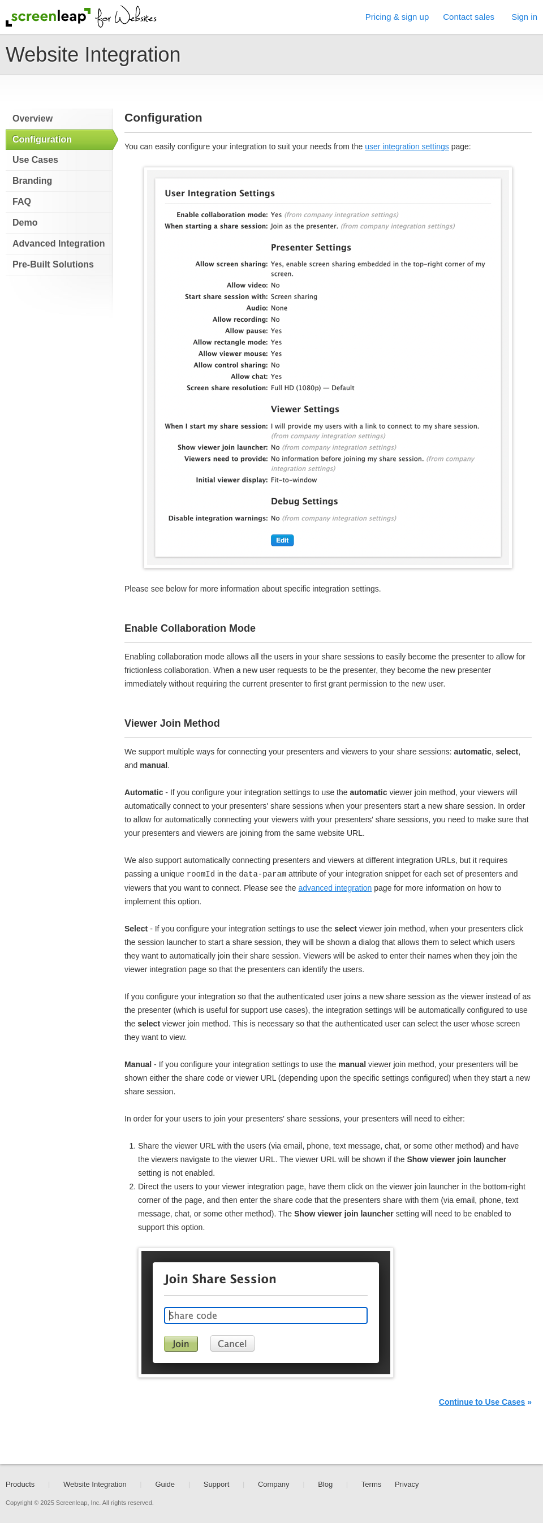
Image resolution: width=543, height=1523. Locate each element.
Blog (325, 1484)
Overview (32, 118)
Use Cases (35, 160)
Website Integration (95, 1484)
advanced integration (335, 887)
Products (20, 1484)
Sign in (524, 16)
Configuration (42, 139)
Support (217, 1484)
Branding (32, 180)
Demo (24, 222)
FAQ (21, 201)
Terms (371, 1484)
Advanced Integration (58, 243)
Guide (165, 1484)
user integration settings (407, 146)
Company (274, 1484)
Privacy (407, 1484)
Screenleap (48, 17)
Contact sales (468, 16)
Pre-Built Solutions (53, 264)
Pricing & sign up (397, 16)
